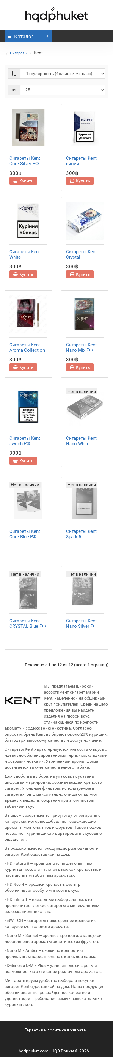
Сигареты (18, 53)
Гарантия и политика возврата (55, 1030)
